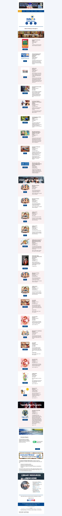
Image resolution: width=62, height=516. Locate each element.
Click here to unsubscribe (31, 506)
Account (36, 11)
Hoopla (37, 489)
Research (40, 11)
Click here (28, 1)
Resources (28, 11)
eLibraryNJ (39, 482)
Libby (37, 483)
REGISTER (25, 49)
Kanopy (34, 486)
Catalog (20, 11)
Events (24, 11)
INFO (25, 77)
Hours (32, 11)
